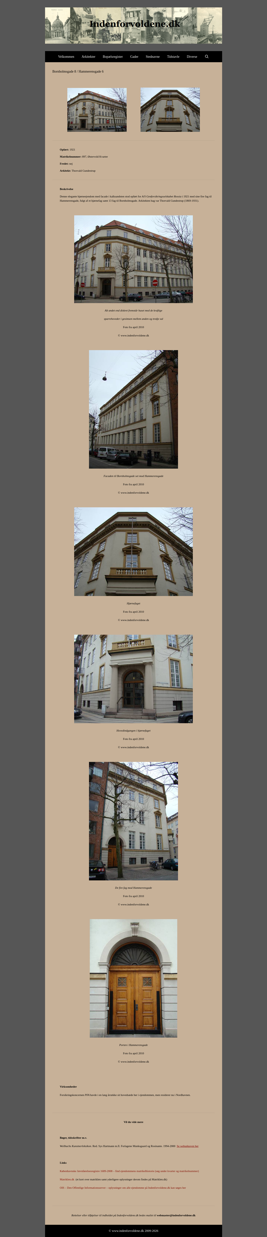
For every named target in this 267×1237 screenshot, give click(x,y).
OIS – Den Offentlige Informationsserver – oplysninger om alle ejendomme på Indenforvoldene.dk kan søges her (123, 1187)
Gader (134, 57)
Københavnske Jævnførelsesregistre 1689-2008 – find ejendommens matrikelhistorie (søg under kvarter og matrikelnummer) (129, 1171)
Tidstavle (173, 57)
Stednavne (153, 57)
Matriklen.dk (67, 1179)
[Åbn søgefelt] (207, 56)
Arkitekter (88, 57)
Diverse (192, 57)
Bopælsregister (113, 57)
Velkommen (66, 57)
